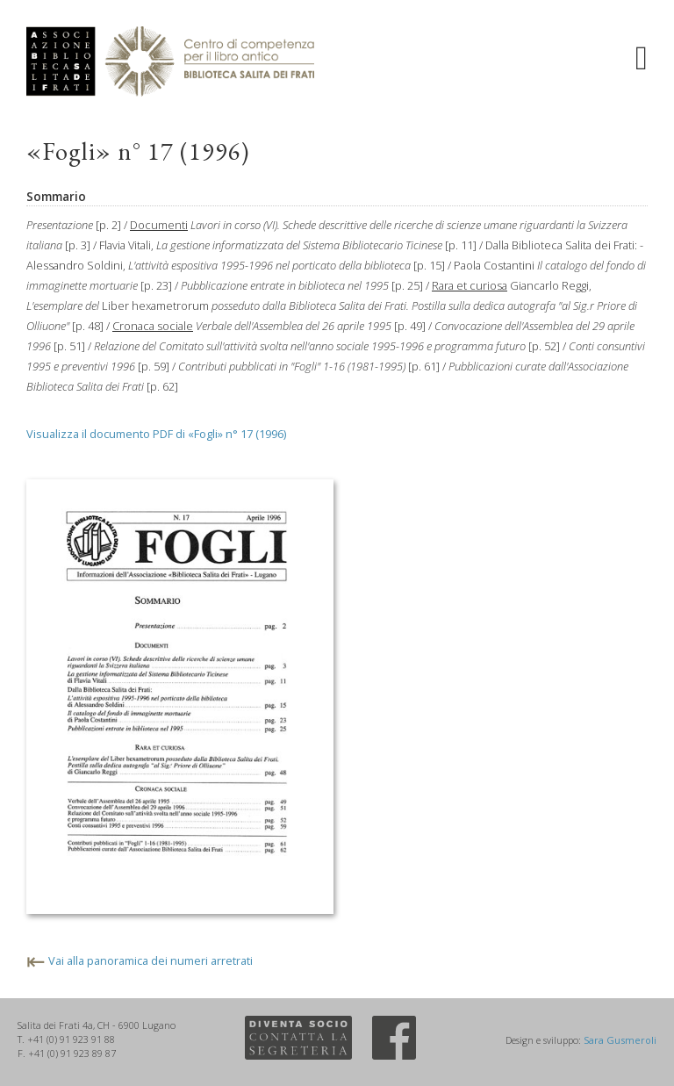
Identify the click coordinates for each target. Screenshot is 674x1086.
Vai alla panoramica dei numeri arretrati (150, 960)
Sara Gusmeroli (620, 1039)
